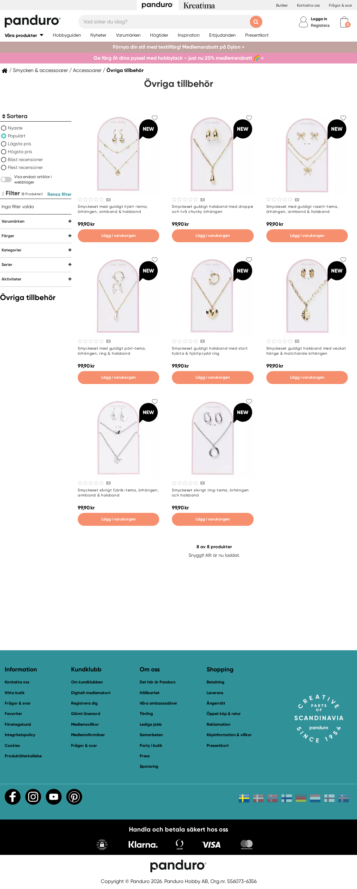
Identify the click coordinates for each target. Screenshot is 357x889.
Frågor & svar (340, 5)
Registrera (320, 25)
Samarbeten (151, 734)
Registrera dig (84, 703)
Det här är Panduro (158, 682)
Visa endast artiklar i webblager (33, 179)
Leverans (215, 692)
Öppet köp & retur (224, 713)
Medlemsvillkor (85, 724)
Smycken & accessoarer (40, 70)
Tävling (146, 713)
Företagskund (18, 724)
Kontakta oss (308, 5)
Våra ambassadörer (158, 703)
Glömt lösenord (85, 713)
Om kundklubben (87, 682)
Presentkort (218, 745)
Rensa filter (59, 194)
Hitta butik (15, 692)
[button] (24, 35)
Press (145, 756)
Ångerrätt (216, 703)
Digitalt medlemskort (91, 692)
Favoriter (13, 713)
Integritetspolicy (20, 734)
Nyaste (15, 127)
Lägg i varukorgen (118, 235)
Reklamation (218, 724)
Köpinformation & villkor (229, 734)
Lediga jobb (151, 724)
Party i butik (151, 745)
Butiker (282, 5)
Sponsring (149, 766)
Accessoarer (87, 70)
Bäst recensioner (25, 159)
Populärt (16, 135)
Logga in (319, 18)
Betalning (215, 682)
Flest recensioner (25, 167)
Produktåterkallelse (23, 756)
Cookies (12, 745)
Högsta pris (20, 151)
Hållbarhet (150, 692)
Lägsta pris (19, 143)
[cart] (344, 22)
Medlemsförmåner (88, 734)
